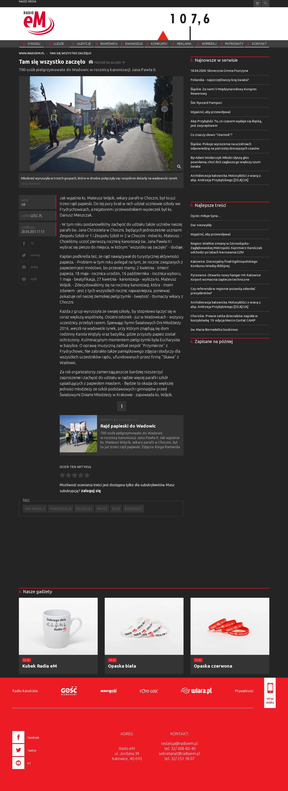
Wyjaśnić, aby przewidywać (211, 112)
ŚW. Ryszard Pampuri (206, 103)
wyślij (33, 279)
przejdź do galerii (107, 62)
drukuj (34, 267)
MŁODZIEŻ (84, 508)
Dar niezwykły (201, 225)
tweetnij (35, 255)
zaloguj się (91, 490)
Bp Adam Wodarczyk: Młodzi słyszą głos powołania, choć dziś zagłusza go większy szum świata (226, 162)
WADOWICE (133, 508)
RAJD (116, 508)
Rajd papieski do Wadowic (128, 425)
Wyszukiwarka (265, 3)
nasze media (27, 1)
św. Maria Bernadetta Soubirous (214, 329)
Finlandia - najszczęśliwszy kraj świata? (220, 80)
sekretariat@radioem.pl (179, 753)
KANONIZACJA (61, 508)
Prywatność (244, 691)
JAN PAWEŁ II (35, 508)
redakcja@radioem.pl (179, 743)
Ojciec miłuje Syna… (206, 216)
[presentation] (35, 769)
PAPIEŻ (102, 508)
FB (32, 243)
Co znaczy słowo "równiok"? (211, 135)
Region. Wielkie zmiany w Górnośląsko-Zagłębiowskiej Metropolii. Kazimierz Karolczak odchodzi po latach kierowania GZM (226, 248)
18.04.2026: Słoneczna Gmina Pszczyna (219, 70)
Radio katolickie (25, 691)
